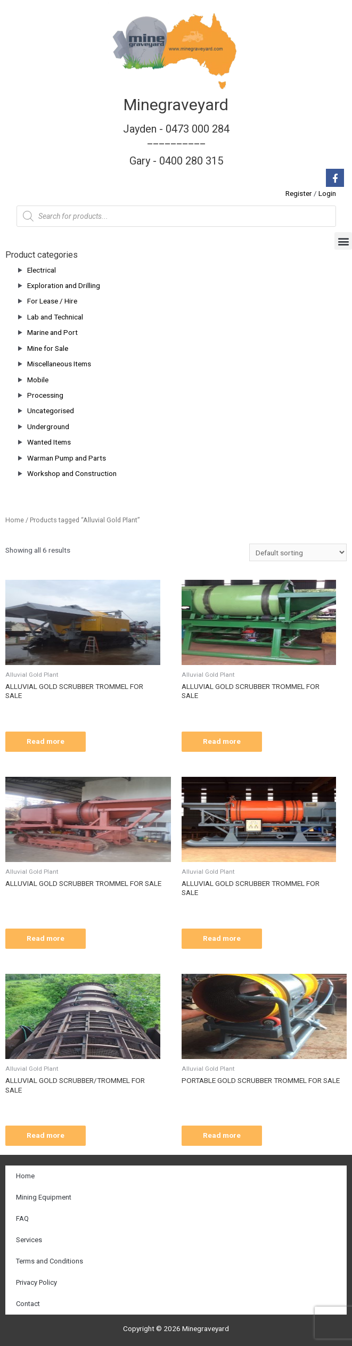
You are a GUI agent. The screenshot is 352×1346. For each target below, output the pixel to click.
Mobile (37, 379)
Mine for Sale (47, 348)
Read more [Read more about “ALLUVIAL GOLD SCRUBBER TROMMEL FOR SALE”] (45, 741)
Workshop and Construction (72, 473)
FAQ (22, 1218)
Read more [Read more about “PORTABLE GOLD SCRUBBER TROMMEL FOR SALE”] (222, 1135)
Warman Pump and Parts (66, 458)
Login (327, 193)
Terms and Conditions (49, 1261)
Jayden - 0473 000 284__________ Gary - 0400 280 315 (176, 144)
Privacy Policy (36, 1282)
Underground (48, 426)
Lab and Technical (55, 317)
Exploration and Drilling (63, 285)
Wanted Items (49, 442)
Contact (28, 1304)
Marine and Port (52, 332)
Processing (45, 395)
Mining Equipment (43, 1197)
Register (298, 193)
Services (29, 1240)
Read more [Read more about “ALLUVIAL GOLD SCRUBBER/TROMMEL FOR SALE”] (45, 1135)
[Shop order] (298, 553)
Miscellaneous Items (59, 363)
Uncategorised (50, 410)
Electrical (41, 270)
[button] (343, 241)
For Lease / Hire (52, 301)
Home (14, 520)
